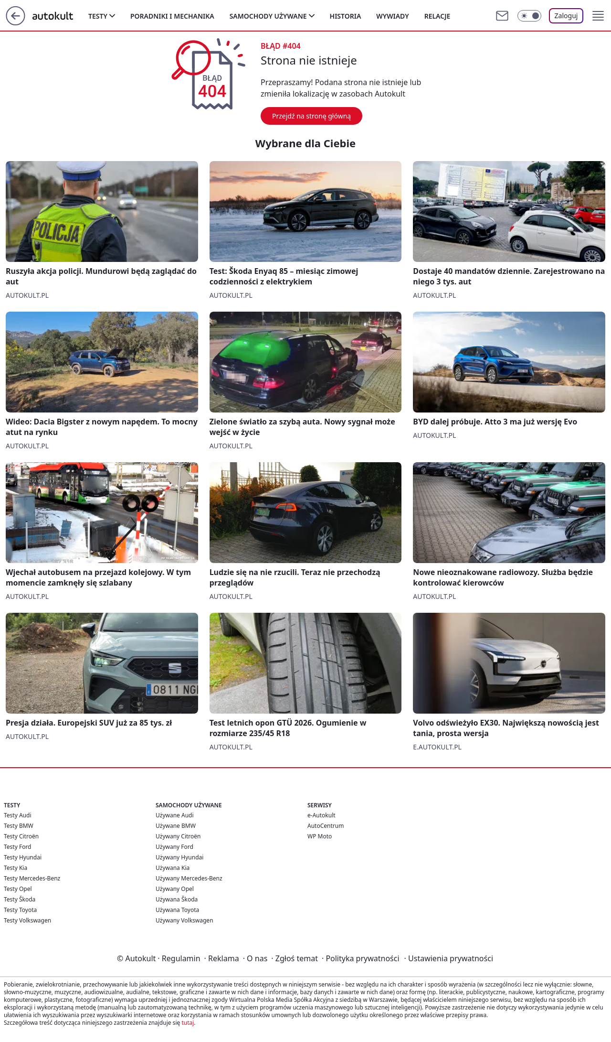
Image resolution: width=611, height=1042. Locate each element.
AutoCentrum (325, 826)
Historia (345, 16)
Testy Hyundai (23, 857)
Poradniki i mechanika (172, 16)
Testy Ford (18, 847)
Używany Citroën (178, 836)
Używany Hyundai (179, 857)
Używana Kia (173, 868)
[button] (598, 15)
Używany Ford (174, 847)
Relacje (437, 16)
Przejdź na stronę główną (311, 115)
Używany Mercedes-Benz (189, 878)
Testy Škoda (19, 899)
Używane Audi (175, 815)
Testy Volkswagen (27, 920)
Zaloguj (566, 15)
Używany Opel (175, 889)
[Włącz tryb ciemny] (529, 16)
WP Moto (319, 836)
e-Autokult (321, 815)
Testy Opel (18, 889)
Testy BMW (18, 826)
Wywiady (392, 16)
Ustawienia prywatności (448, 958)
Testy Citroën (21, 836)
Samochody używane (268, 16)
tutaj (187, 1023)
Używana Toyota (177, 910)
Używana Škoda (177, 899)
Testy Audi (17, 815)
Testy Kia (15, 868)
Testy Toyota (20, 910)
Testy (97, 16)
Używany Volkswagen (184, 920)
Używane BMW (176, 826)
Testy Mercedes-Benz (32, 878)
